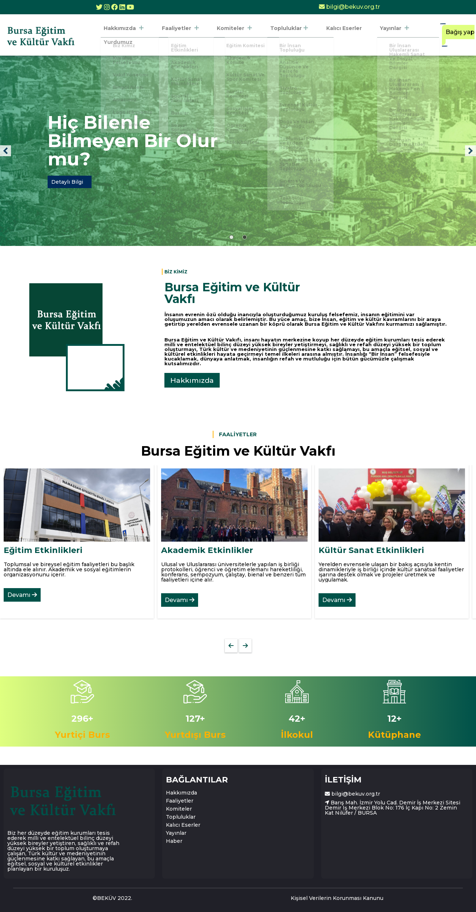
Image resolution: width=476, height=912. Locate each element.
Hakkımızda (128, 35)
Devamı (22, 594)
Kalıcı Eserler (325, 35)
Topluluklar (276, 35)
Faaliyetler (179, 35)
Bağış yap (454, 34)
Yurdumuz (412, 35)
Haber (174, 841)
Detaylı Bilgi (67, 182)
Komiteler (227, 35)
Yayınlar (370, 35)
